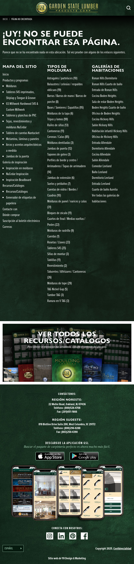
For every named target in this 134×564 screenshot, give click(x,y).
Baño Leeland (99, 171)
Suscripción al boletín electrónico (21, 220)
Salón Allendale (100, 159)
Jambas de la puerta (17, 156)
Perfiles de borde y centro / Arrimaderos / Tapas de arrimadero (66, 165)
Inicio (6, 74)
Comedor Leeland (101, 165)
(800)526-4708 (72, 408)
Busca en (128, 8)
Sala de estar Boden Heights (107, 101)
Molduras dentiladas (60, 142)
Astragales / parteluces (62, 78)
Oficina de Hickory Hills (105, 136)
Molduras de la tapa (60, 113)
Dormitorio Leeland (102, 177)
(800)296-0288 (72, 428)
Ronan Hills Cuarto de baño (107, 83)
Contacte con (10, 208)
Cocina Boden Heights (104, 95)
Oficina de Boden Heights (106, 113)
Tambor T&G (55, 294)
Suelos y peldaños (58, 183)
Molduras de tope (59, 283)
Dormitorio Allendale (103, 148)
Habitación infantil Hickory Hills (109, 130)
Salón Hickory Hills (102, 124)
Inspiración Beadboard (18, 179)
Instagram (49, 535)
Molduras (11, 85)
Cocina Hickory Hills (103, 119)
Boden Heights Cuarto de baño (109, 107)
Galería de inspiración (15, 162)
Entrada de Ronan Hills (104, 89)
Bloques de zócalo (59, 212)
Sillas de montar (58, 253)
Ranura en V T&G (58, 300)
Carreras (7, 226)
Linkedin (61, 535)
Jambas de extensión (60, 177)
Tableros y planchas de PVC (21, 115)
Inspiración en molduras (19, 168)
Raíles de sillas (57, 124)
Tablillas (54, 259)
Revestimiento (57, 265)
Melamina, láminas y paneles (22, 138)
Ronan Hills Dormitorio (104, 78)
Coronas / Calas (58, 136)
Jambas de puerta (59, 148)
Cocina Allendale (101, 154)
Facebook (84, 535)
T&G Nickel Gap (57, 289)
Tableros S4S (56, 247)
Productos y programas (15, 80)
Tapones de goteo (58, 154)
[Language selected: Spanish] (13, 548)
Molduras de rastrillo (60, 230)
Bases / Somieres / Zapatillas (65, 107)
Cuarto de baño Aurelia (105, 189)
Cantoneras (55, 130)
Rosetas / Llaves (58, 242)
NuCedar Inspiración (17, 173)
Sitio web (67, 558)
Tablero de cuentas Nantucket (22, 132)
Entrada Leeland (101, 183)
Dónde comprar (11, 214)
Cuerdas (53, 236)
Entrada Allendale (102, 142)
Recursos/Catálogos (13, 185)
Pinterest (72, 535)
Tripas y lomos (57, 119)
